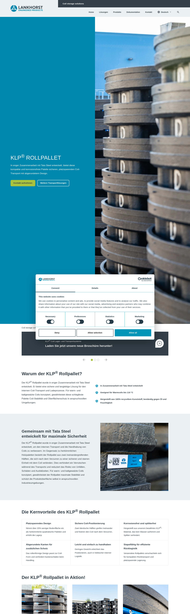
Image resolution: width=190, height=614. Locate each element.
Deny (57, 333)
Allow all (133, 333)
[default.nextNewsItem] (106, 360)
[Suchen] (178, 12)
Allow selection (95, 333)
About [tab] (134, 288)
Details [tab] (95, 288)
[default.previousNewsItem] (84, 360)
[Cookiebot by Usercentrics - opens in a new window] (139, 279)
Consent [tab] (55, 288)
